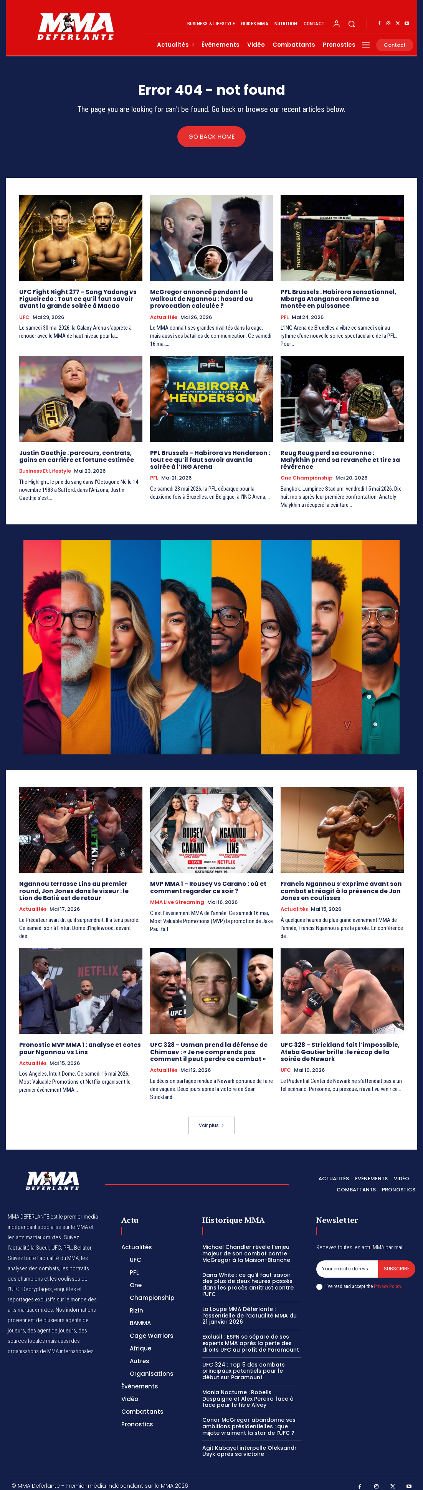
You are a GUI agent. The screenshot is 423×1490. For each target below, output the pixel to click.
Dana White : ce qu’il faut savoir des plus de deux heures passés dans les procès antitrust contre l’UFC (248, 1276)
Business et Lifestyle (45, 471)
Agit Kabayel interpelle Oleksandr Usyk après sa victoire (249, 1443)
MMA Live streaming (177, 895)
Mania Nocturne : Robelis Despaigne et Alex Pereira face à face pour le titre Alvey (248, 1391)
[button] (351, 24)
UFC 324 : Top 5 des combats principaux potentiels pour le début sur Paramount (243, 1363)
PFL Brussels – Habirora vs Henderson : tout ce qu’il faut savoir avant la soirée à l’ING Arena (210, 460)
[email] (347, 1261)
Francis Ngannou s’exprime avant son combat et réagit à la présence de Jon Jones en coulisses (339, 884)
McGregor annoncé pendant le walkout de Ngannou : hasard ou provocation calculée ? (210, 299)
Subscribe (397, 1261)
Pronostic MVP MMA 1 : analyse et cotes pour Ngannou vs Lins (78, 1040)
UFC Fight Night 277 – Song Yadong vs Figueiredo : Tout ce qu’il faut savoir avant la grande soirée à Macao (76, 299)
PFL (285, 317)
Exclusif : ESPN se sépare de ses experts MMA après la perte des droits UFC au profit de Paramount (250, 1335)
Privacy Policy (387, 1278)
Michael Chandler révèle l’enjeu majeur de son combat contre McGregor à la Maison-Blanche (246, 1245)
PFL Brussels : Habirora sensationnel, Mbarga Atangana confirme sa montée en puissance (341, 299)
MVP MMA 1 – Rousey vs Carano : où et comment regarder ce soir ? (207, 880)
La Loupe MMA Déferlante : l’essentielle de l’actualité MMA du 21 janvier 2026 (249, 1308)
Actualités (163, 317)
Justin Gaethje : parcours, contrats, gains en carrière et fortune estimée (75, 456)
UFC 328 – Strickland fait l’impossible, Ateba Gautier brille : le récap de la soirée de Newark (339, 1044)
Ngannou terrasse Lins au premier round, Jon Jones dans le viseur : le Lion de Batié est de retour (79, 884)
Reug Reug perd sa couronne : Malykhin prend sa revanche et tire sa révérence (341, 456)
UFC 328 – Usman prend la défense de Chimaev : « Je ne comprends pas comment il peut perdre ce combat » (208, 1044)
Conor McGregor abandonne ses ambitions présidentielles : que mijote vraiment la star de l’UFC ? (249, 1418)
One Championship (306, 471)
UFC (24, 317)
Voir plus (211, 1117)
